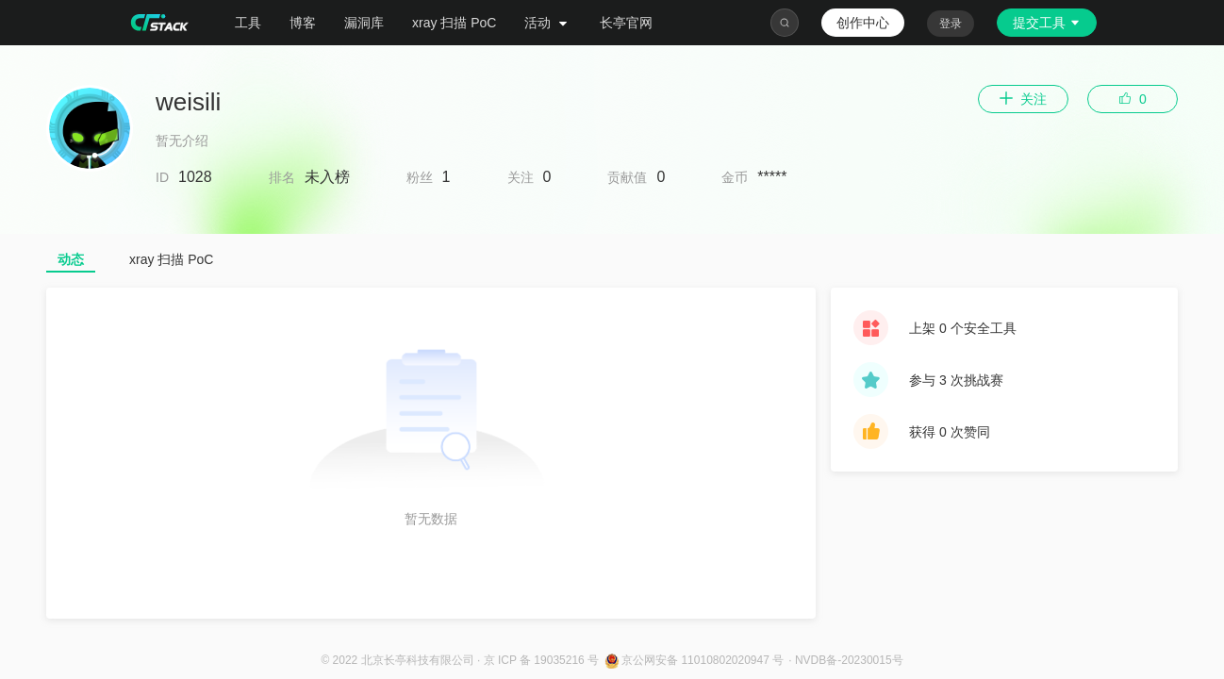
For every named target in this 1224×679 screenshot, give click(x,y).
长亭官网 (626, 22)
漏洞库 (364, 22)
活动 (547, 22)
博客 (302, 22)
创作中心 (862, 22)
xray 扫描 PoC (454, 22)
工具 (248, 22)
